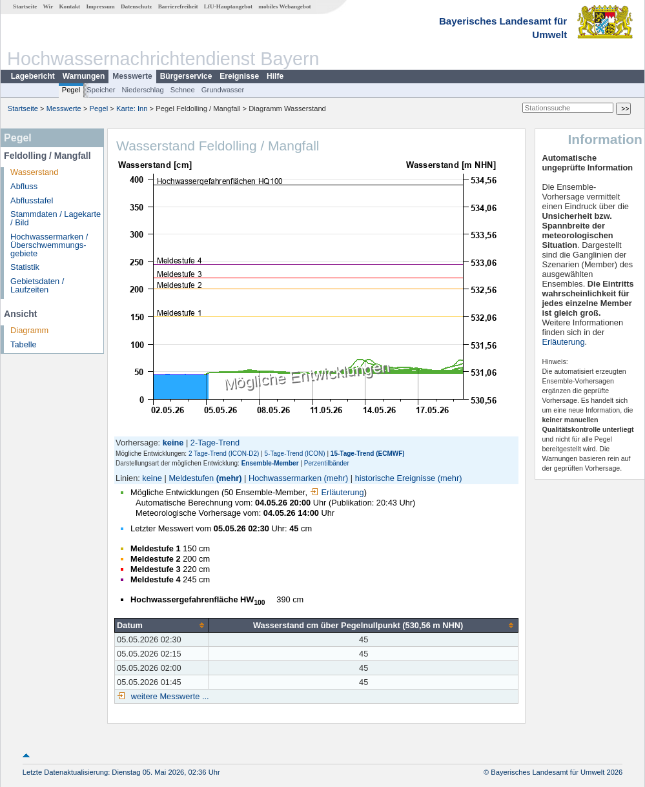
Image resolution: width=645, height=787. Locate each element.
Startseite (25, 6)
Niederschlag (142, 90)
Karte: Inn (132, 108)
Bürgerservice (186, 76)
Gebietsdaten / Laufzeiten (37, 285)
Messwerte (132, 76)
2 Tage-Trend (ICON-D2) (224, 453)
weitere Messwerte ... (168, 696)
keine (152, 478)
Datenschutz (136, 6)
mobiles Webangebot (284, 6)
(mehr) (229, 478)
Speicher (101, 90)
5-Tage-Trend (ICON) (295, 453)
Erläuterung (337, 492)
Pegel (71, 90)
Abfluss (23, 186)
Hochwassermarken (285, 478)
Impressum (100, 6)
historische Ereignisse (395, 478)
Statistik (24, 267)
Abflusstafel (31, 200)
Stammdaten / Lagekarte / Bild (55, 218)
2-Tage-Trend (215, 442)
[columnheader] (162, 625)
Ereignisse (239, 76)
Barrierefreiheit (178, 6)
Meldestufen (191, 478)
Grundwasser (223, 90)
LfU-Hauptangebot (228, 6)
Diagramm (29, 330)
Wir (48, 6)
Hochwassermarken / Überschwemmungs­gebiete (49, 245)
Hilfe (275, 76)
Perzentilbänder (326, 463)
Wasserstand (34, 172)
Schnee (182, 90)
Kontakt (69, 6)
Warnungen (84, 76)
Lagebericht (33, 76)
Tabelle (23, 344)
